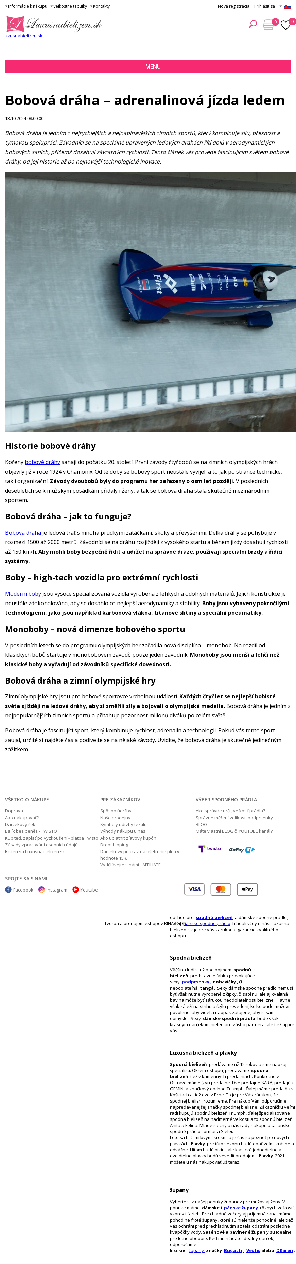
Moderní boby (23, 593)
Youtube (89, 890)
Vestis (253, 1250)
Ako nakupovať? (22, 818)
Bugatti (233, 1250)
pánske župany (241, 1208)
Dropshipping (114, 845)
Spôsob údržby (116, 811)
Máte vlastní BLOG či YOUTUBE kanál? (234, 831)
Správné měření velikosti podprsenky (234, 818)
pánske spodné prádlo (206, 923)
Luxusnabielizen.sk (22, 36)
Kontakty (101, 6)
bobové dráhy (42, 462)
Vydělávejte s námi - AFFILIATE (130, 865)
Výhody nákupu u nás (122, 831)
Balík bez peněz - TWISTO (31, 831)
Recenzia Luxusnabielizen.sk (35, 851)
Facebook (23, 890)
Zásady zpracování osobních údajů (41, 845)
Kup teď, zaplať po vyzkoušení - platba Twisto (51, 838)
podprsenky (195, 982)
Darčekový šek (20, 824)
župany (197, 1250)
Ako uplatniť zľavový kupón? (129, 838)
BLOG (201, 824)
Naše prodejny (115, 818)
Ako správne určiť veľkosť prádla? (230, 811)
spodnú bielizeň (214, 917)
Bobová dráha (23, 532)
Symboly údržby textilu (123, 824)
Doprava (14, 811)
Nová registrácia (233, 6)
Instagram (57, 890)
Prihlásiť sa (264, 6)
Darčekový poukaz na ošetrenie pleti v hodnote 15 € (139, 854)
